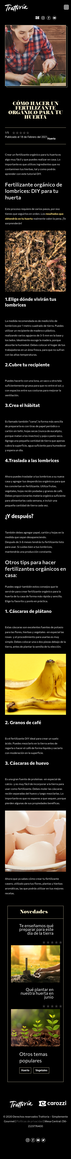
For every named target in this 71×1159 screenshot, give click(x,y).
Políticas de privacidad (29, 1121)
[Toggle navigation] (66, 7)
